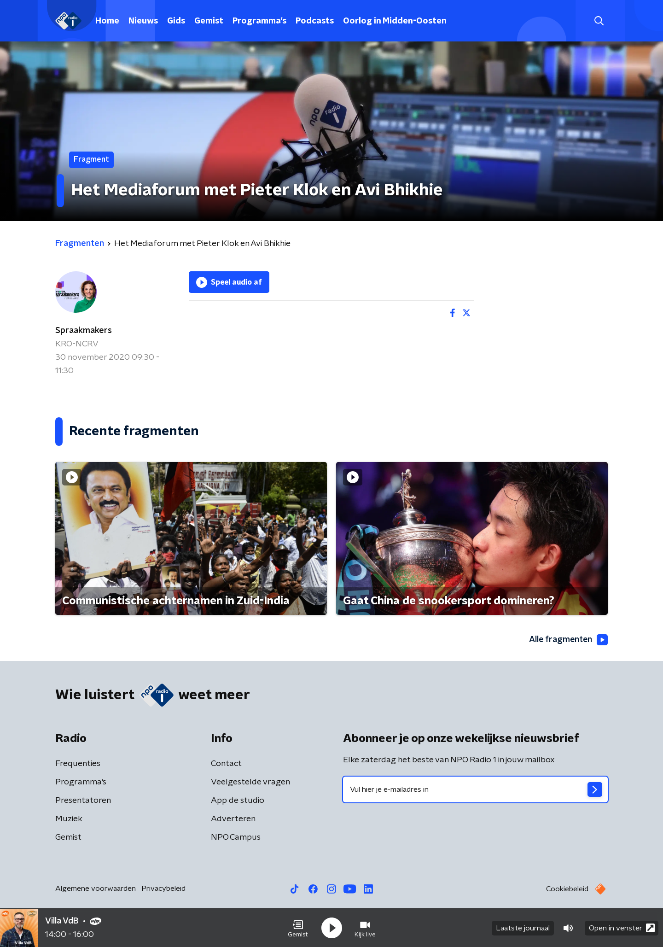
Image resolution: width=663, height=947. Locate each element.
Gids (176, 21)
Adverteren (233, 819)
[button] (298, 927)
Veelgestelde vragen (250, 782)
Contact (226, 764)
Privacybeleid (163, 888)
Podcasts (315, 21)
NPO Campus (236, 837)
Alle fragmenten (568, 640)
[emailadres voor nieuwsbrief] (475, 789)
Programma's (259, 21)
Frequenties (77, 764)
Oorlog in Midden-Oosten (395, 21)
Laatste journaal (523, 927)
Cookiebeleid (567, 889)
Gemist (208, 21)
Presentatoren (83, 800)
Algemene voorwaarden (95, 888)
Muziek (68, 819)
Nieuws (143, 21)
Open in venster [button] (622, 927)
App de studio (237, 800)
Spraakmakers (83, 331)
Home (107, 21)
